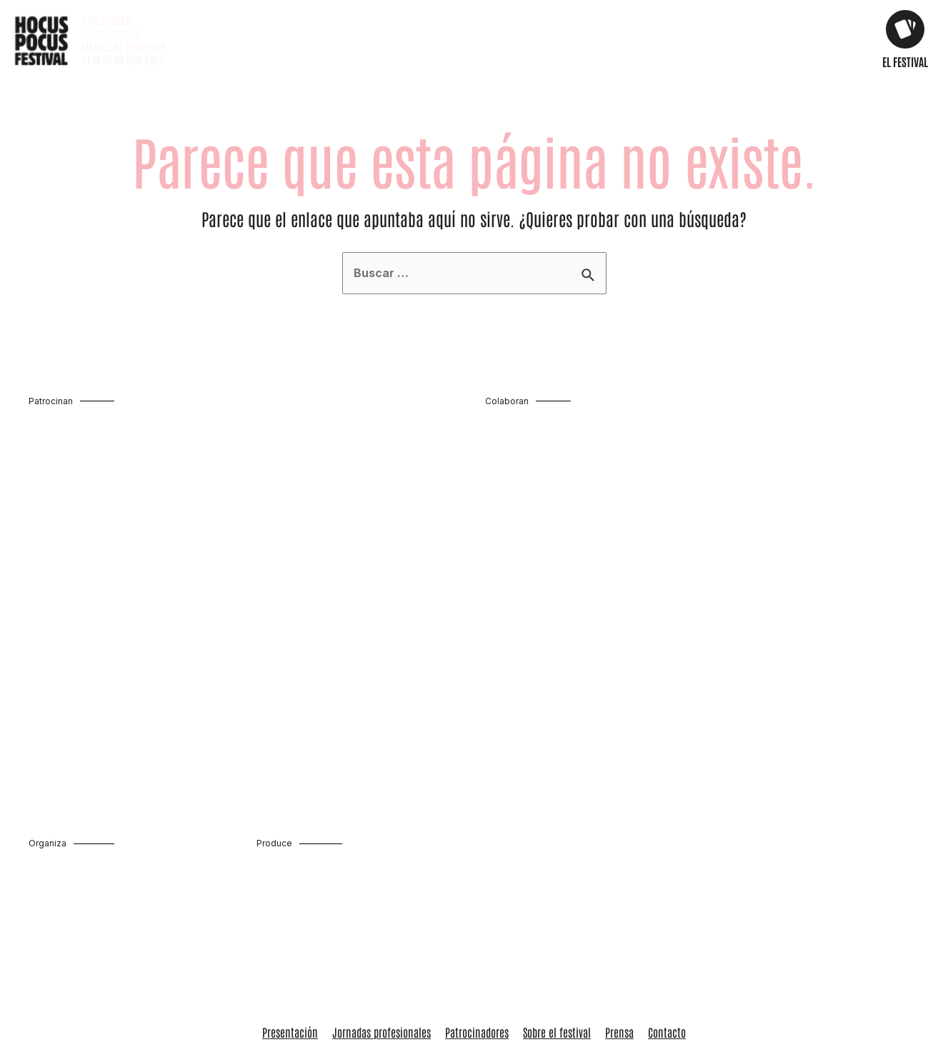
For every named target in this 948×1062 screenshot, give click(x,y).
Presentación (290, 865)
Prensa (619, 865)
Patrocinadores (477, 865)
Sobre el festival (557, 865)
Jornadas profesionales (381, 865)
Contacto (667, 865)
